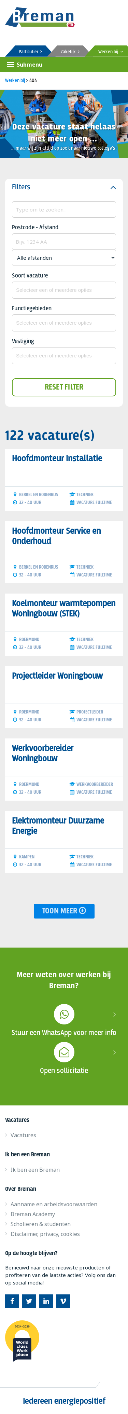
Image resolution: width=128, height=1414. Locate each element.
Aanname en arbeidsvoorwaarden (54, 1204)
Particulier (30, 52)
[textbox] (64, 290)
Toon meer (64, 911)
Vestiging (23, 341)
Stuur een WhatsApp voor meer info (64, 1020)
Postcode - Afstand (35, 228)
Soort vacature (30, 276)
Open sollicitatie (64, 1058)
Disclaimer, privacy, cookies (45, 1234)
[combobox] (64, 290)
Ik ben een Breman (35, 1169)
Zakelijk (70, 52)
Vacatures (23, 1135)
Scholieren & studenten (41, 1224)
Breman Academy (33, 1214)
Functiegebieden (32, 309)
